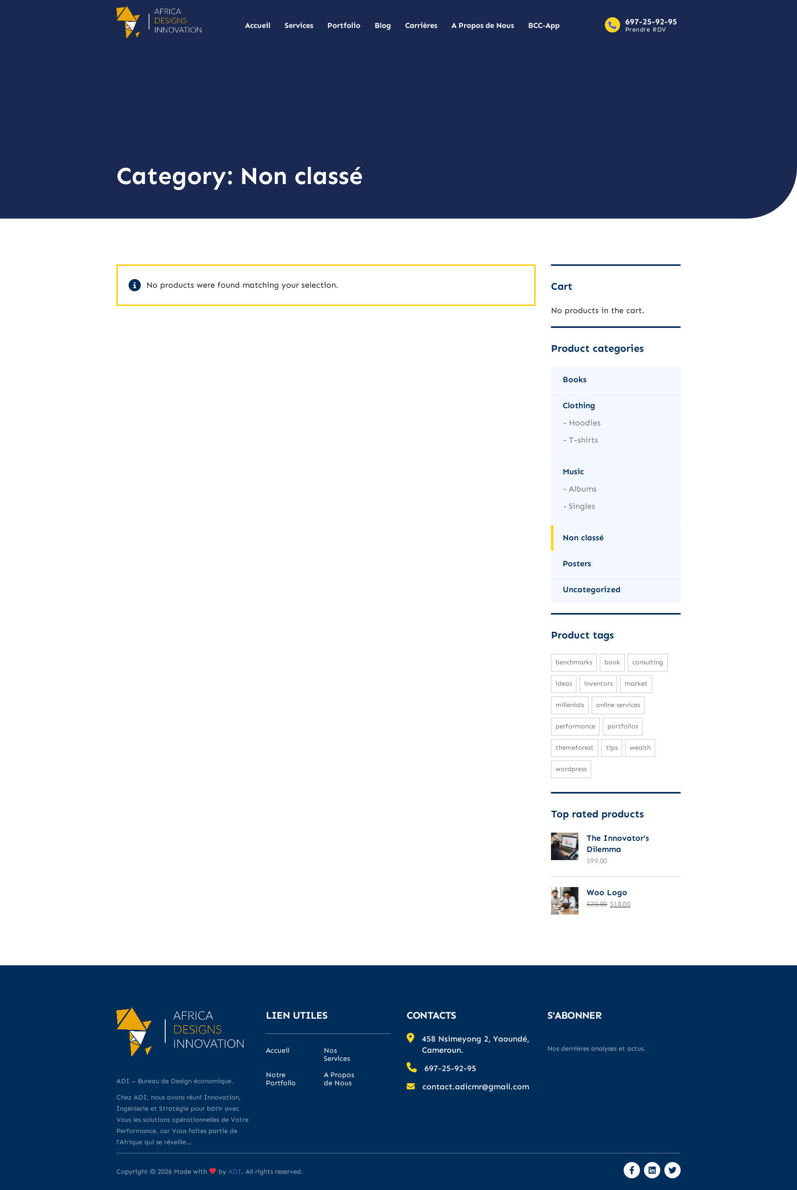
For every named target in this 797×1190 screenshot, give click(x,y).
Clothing (579, 405)
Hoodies (585, 423)
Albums (583, 489)
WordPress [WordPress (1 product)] (571, 769)
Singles (582, 506)
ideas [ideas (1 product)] (564, 683)
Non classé (583, 537)
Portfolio (343, 25)
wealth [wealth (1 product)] (640, 747)
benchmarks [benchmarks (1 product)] (574, 662)
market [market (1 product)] (636, 683)
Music (573, 471)
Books (575, 379)
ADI (233, 1171)
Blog (383, 25)
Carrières (421, 25)
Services (299, 25)
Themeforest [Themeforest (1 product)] (575, 747)
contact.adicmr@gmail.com (475, 1086)
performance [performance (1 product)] (575, 726)
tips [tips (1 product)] (612, 747)
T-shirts (583, 440)
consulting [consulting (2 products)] (647, 662)
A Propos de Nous (482, 25)
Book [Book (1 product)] (612, 662)
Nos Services (337, 1055)
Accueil (257, 25)
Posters (577, 563)
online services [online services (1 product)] (618, 705)
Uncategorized (592, 589)
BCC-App (544, 25)
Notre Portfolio (281, 1079)
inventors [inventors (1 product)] (598, 683)
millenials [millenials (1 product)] (570, 705)
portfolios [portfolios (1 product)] (622, 726)
